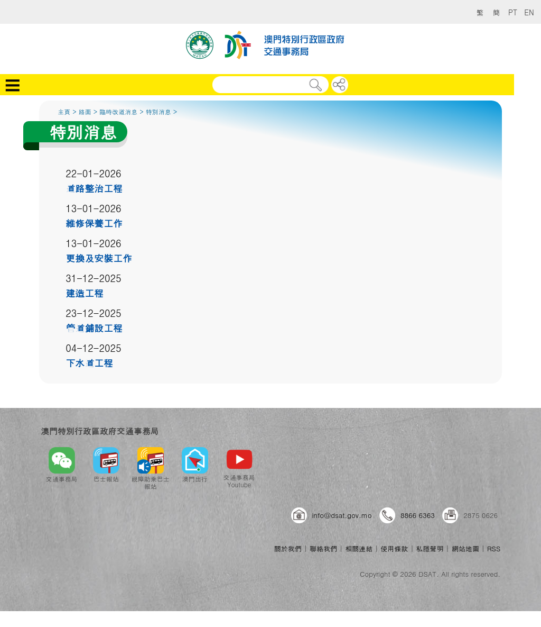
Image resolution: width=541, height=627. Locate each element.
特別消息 (158, 111)
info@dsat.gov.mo (342, 515)
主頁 (64, 111)
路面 (85, 111)
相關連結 (358, 548)
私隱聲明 (430, 548)
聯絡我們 (323, 548)
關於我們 (288, 548)
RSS (493, 548)
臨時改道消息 (118, 111)
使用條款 (394, 548)
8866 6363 (417, 515)
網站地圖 (465, 548)
